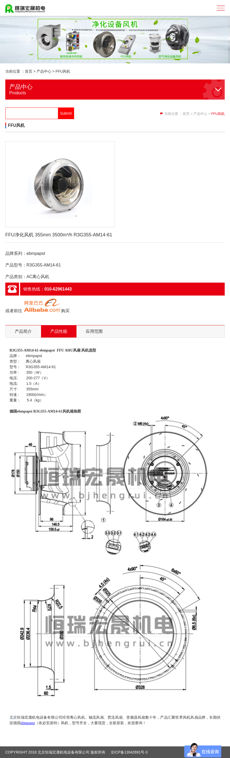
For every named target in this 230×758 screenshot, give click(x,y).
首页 (28, 71)
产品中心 (44, 71)
